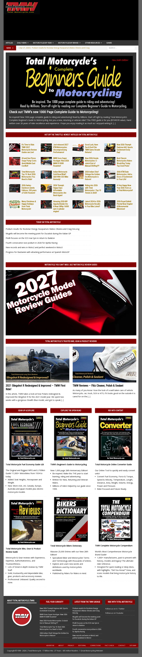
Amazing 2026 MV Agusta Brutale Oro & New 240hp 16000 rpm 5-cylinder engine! (61, 206)
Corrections (95, 645)
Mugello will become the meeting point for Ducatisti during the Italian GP (38, 233)
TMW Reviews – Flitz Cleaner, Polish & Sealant (98, 385)
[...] (114, 123)
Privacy (71, 645)
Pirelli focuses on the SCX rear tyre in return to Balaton (30, 238)
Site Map (133, 645)
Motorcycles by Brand (68, 43)
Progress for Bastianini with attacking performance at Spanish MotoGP (37, 252)
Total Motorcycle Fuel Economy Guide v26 (25, 464)
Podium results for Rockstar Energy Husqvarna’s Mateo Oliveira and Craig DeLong (42, 229)
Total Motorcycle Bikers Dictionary (66, 545)
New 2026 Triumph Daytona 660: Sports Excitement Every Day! (54, 609)
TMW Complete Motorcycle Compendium (113, 545)
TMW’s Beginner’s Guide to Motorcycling (68, 464)
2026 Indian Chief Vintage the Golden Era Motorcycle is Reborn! (54, 634)
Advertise (50, 645)
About (61, 645)
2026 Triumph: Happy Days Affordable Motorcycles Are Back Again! (59, 190)
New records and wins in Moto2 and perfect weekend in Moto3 (34, 247)
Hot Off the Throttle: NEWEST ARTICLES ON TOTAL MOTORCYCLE (71, 135)
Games (109, 43)
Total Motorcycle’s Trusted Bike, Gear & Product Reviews (71, 341)
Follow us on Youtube (114, 613)
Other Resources (92, 43)
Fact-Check (109, 645)
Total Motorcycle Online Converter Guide (113, 464)
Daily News (21, 43)
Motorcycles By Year (42, 43)
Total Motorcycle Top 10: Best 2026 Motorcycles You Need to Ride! (52, 628)
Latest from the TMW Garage (87, 602)
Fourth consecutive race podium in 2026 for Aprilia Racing (31, 242)
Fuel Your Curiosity (54, 602)
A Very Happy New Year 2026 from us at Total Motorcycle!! (125, 187)
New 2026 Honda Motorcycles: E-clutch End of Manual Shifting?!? (54, 622)
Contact (121, 645)
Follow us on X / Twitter (115, 608)
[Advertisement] (89, 20)
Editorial (82, 645)
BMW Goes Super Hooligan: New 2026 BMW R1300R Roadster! (53, 615)
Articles (9, 43)
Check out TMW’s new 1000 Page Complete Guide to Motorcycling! (53, 112)
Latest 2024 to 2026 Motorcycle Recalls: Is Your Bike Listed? (93, 204)
